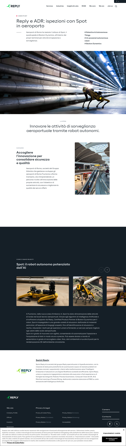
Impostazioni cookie (111, 433)
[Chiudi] (123, 430)
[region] (63, 437)
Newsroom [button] (10, 427)
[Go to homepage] (13, 6)
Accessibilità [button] (66, 422)
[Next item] (107, 269)
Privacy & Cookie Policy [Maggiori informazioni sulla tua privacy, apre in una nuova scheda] (15, 443)
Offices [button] (9, 417)
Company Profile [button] (12, 413)
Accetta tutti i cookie (112, 439)
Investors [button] (9, 422)
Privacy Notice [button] (44, 417)
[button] (110, 409)
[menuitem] (49, 6)
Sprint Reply (42, 360)
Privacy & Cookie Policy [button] (43, 413)
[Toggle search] (116, 6)
